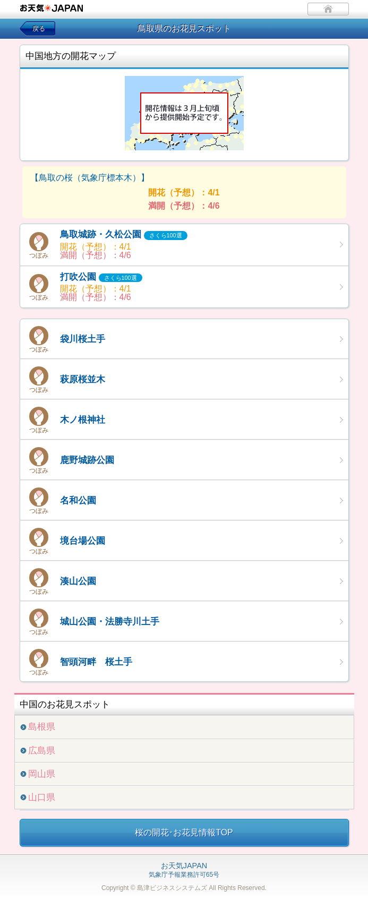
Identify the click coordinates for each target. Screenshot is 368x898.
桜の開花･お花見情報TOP (184, 832)
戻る (38, 28)
